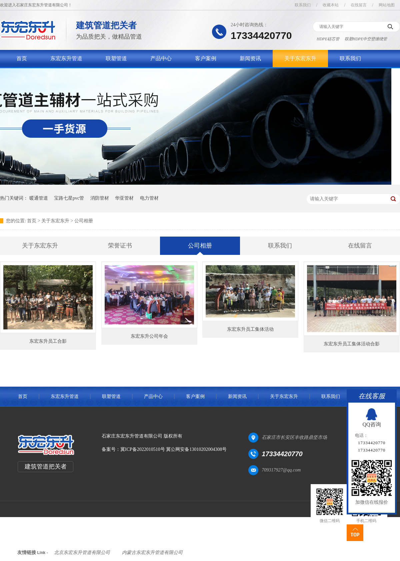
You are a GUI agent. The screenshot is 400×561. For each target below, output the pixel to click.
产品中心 (161, 58)
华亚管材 (124, 198)
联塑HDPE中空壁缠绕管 (366, 39)
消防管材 (99, 198)
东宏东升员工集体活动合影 (352, 343)
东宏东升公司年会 (149, 336)
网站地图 (387, 5)
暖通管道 (38, 198)
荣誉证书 (120, 245)
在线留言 (359, 5)
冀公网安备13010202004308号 (196, 449)
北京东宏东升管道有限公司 (82, 552)
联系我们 (303, 5)
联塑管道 (116, 58)
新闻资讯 (250, 58)
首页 (21, 58)
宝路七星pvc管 (69, 198)
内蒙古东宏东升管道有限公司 (152, 552)
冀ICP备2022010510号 (142, 449)
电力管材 (149, 198)
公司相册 (83, 220)
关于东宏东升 (300, 58)
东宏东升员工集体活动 (250, 329)
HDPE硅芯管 (328, 39)
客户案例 (205, 58)
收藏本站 (331, 5)
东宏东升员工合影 (48, 341)
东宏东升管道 (66, 58)
